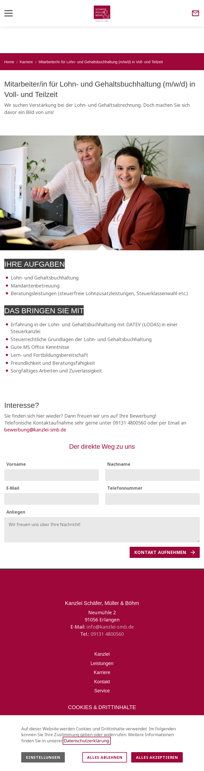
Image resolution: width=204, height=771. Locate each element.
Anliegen (15, 512)
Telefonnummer (124, 488)
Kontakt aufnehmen (160, 552)
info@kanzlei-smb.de (110, 627)
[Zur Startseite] (102, 13)
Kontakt (102, 681)
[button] (8, 13)
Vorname (16, 464)
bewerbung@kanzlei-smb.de (35, 429)
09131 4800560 (107, 634)
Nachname (118, 464)
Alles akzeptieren (157, 757)
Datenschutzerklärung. (87, 741)
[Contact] (195, 13)
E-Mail (12, 488)
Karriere (102, 672)
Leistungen (102, 663)
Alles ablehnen (104, 757)
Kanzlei (102, 654)
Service (102, 690)
